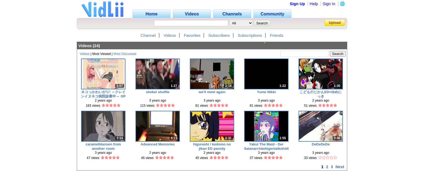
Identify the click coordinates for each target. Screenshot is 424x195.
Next (339, 166)
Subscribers (219, 35)
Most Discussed (125, 54)
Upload (335, 23)
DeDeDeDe (321, 144)
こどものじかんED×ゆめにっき (321, 94)
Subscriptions (250, 35)
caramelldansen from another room (103, 146)
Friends (276, 35)
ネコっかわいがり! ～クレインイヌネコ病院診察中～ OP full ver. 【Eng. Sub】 (103, 94)
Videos (170, 35)
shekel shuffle (158, 92)
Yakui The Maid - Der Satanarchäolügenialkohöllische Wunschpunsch (266, 146)
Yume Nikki (266, 92)
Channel (148, 35)
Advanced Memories (158, 144)
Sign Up (297, 3)
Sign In (329, 3)
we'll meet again (211, 92)
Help (314, 3)
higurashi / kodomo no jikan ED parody (212, 146)
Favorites (192, 35)
